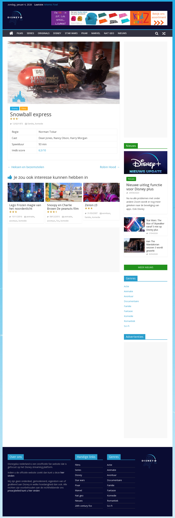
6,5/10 (42, 150)
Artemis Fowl (51, 4)
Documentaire (131, 301)
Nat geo (109, 33)
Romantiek (129, 321)
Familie (127, 306)
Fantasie (128, 311)
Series (30, 33)
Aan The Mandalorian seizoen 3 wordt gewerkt (154, 246)
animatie (30, 216)
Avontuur (128, 296)
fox (57, 220)
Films (20, 33)
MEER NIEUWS (145, 267)
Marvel (95, 33)
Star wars (71, 33)
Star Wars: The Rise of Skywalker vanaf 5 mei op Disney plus (155, 225)
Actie (126, 286)
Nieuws (122, 33)
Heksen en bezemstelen (26, 167)
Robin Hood (110, 167)
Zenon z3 (91, 205)
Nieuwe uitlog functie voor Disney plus (144, 186)
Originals (43, 33)
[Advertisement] (64, 249)
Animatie (128, 291)
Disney (57, 33)
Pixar (84, 33)
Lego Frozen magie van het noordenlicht (25, 206)
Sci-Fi (126, 326)
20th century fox (83, 505)
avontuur (13, 220)
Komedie (128, 316)
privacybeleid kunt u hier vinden (24, 490)
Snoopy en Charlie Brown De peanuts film (63, 206)
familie (31, 123)
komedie (39, 123)
